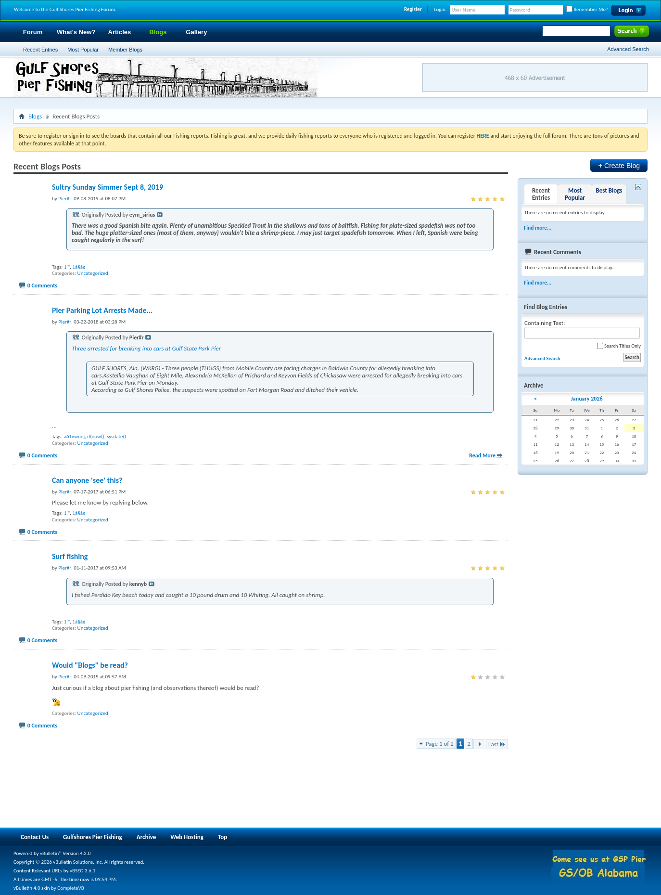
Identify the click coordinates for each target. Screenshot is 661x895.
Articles (119, 32)
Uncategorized (92, 273)
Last (497, 744)
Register (413, 9)
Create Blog (619, 165)
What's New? (76, 32)
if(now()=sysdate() (106, 436)
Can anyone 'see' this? (87, 480)
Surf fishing (70, 556)
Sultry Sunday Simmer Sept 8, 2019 (107, 187)
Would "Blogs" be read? (90, 665)
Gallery (196, 32)
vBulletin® (51, 853)
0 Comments (42, 285)
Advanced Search (628, 49)
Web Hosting (186, 837)
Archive (146, 837)
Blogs (157, 32)
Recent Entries (40, 49)
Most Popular (83, 49)
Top (222, 837)
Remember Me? (587, 9)
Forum (32, 32)
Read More (482, 455)
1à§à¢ (78, 267)
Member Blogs (125, 49)
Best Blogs (609, 190)
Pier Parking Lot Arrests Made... (102, 310)
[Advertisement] (188, 787)
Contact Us (35, 837)
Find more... (537, 227)
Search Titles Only (619, 346)
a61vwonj (74, 436)
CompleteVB (70, 888)
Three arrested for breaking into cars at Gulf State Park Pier (146, 348)
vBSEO (77, 871)
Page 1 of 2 (440, 743)
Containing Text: (582, 329)
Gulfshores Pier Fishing (92, 837)
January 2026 (587, 398)
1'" (67, 267)
